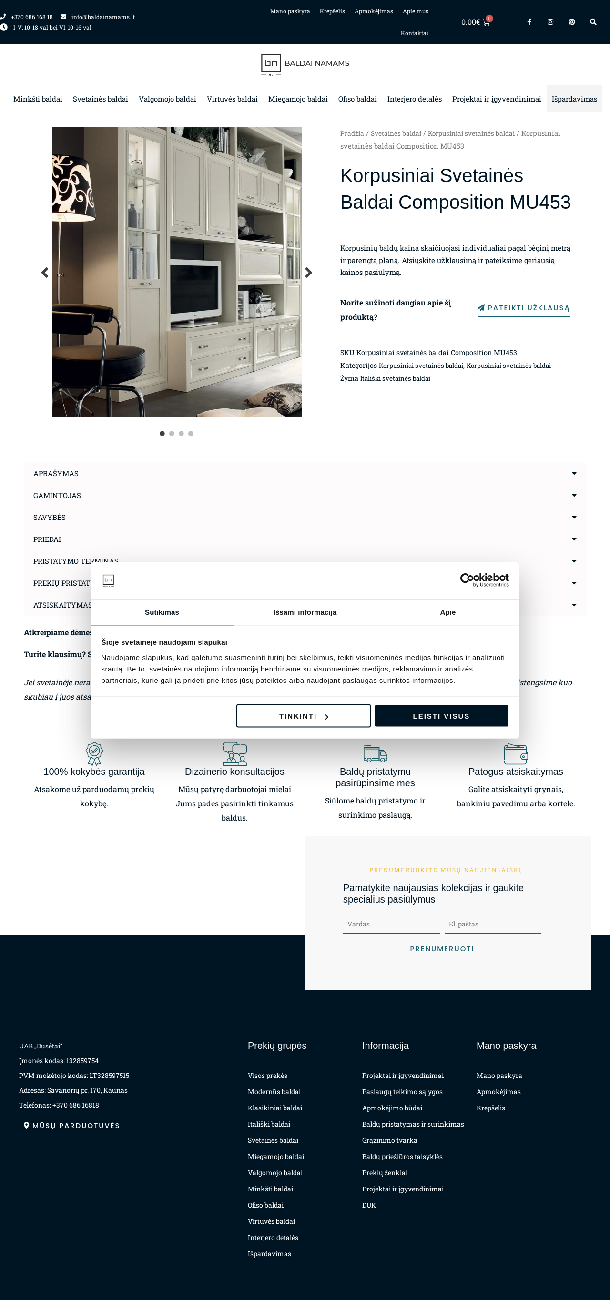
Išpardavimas (574, 98)
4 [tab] (191, 433)
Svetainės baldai (100, 98)
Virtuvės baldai (232, 98)
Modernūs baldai (274, 1092)
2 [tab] (172, 433)
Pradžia (352, 133)
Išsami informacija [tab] (305, 611)
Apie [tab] (448, 611)
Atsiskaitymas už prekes (86, 605)
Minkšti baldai (37, 98)
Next (309, 272)
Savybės (50, 517)
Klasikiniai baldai (275, 1108)
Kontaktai (414, 33)
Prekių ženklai (384, 1173)
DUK (369, 1205)
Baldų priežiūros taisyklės (402, 1157)
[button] (305, 473)
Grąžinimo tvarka (389, 1141)
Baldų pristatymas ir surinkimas (413, 1124)
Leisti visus (441, 716)
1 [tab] (163, 433)
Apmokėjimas (374, 11)
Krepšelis (332, 11)
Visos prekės (267, 1076)
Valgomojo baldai (167, 98)
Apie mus (415, 11)
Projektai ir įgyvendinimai (496, 98)
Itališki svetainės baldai (399, 380)
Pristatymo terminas (78, 561)
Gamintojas (58, 495)
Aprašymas (57, 473)
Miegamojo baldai (298, 98)
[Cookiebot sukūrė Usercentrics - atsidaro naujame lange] (467, 580)
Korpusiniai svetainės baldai (481, 133)
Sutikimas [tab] (162, 611)
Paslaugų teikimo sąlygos (402, 1092)
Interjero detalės (414, 98)
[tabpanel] (177, 272)
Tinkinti (303, 716)
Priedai (48, 539)
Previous (45, 272)
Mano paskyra (290, 11)
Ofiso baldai (357, 98)
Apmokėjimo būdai (392, 1108)
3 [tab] (182, 433)
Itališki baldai (269, 1124)
